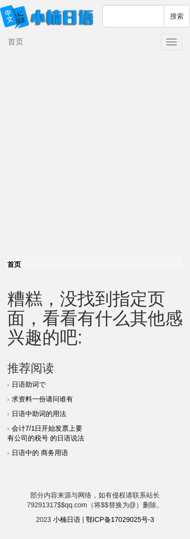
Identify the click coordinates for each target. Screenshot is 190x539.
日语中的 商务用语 (40, 453)
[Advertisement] (91, 159)
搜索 (177, 16)
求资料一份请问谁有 (42, 399)
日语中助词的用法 (39, 414)
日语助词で (29, 384)
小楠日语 (66, 519)
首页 (15, 42)
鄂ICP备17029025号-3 (120, 519)
